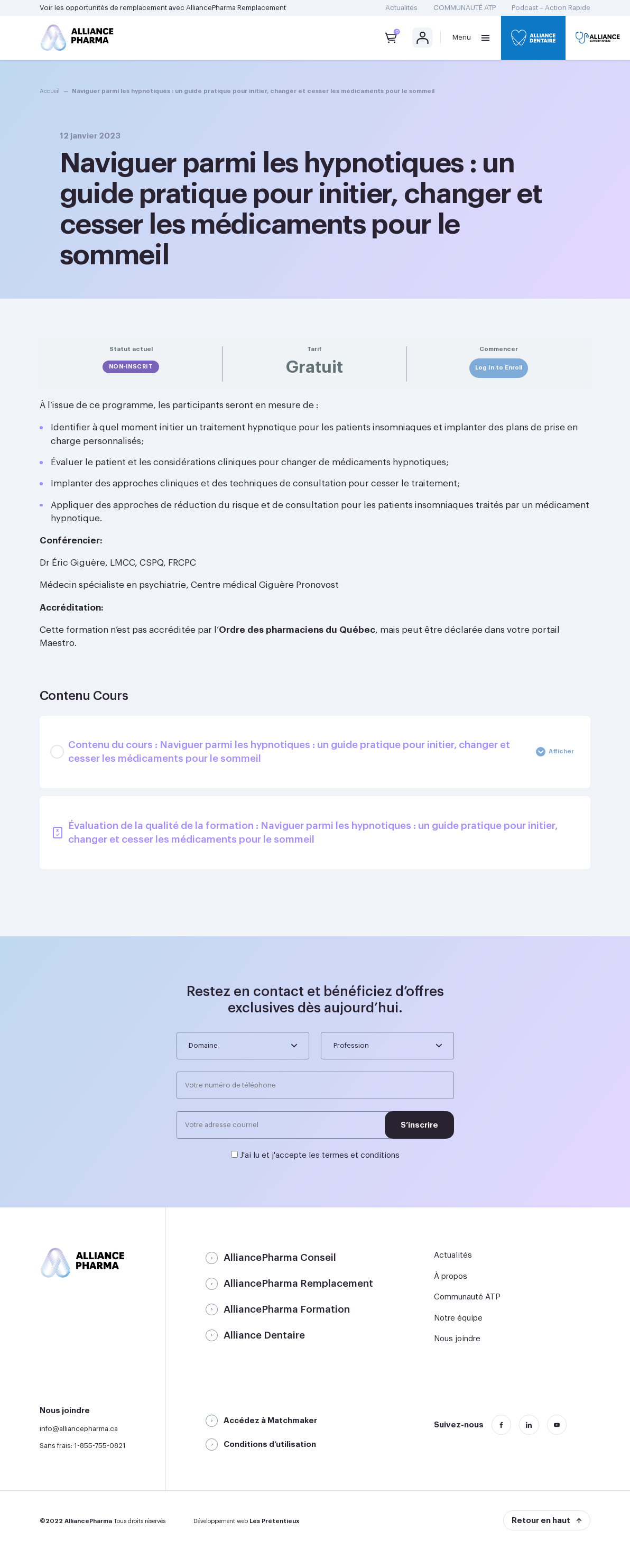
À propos (450, 1276)
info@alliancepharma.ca (79, 1428)
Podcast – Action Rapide (551, 7)
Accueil (50, 91)
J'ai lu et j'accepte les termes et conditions (320, 1155)
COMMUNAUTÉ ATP (464, 7)
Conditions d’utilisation (270, 1444)
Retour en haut (541, 1521)
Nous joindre (457, 1339)
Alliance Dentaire (264, 1335)
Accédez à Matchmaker (270, 1421)
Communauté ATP (467, 1297)
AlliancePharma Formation (287, 1309)
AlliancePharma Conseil (280, 1257)
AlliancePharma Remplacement (236, 7)
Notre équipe (458, 1318)
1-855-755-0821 (100, 1445)
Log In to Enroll (498, 368)
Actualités (401, 7)
